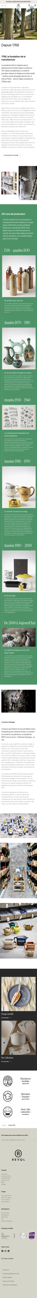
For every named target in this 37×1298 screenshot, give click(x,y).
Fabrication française (6, 1221)
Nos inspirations (5, 1201)
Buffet (2, 1182)
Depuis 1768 (4, 1217)
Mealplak (3, 1184)
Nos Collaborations (6, 1195)
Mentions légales (7, 1277)
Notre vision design (6, 1197)
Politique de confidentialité (10, 1285)
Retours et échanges (8, 1281)
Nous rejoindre (5, 1215)
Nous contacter (5, 1213)
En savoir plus (6, 1018)
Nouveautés (4, 1174)
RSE (2, 1219)
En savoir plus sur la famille (12, 155)
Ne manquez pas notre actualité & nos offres (16, 1137)
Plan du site (6, 1270)
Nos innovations (5, 1199)
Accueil (4, 1125)
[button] (32, 5)
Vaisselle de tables (6, 1178)
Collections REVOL (6, 1176)
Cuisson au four (5, 1180)
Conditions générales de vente (11, 1273)
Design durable (7, 1014)
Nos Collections (7, 1057)
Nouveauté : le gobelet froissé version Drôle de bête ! (18, 1)
